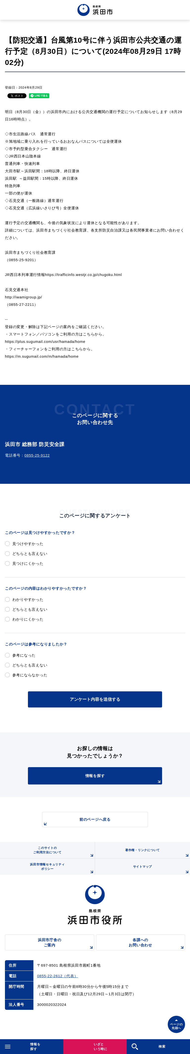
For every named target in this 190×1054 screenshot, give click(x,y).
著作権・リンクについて (157, 853)
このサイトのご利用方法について (64, 852)
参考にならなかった (30, 675)
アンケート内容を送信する (95, 699)
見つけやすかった (28, 544)
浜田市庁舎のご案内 (66, 944)
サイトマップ (161, 870)
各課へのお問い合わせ (157, 944)
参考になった (24, 655)
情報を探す (123, 779)
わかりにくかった (28, 619)
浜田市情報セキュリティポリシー (62, 869)
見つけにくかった (28, 563)
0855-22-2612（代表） (57, 976)
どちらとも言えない (30, 553)
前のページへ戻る (76, 822)
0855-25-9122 (37, 455)
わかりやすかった (28, 599)
